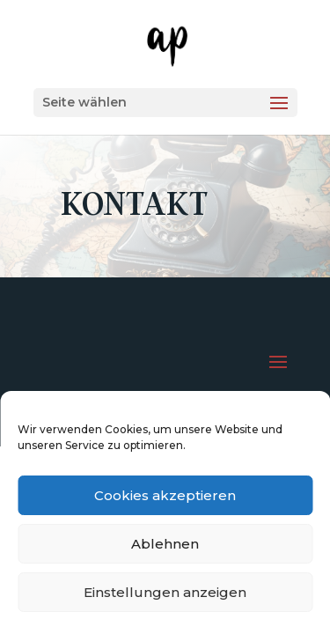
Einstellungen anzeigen (165, 592)
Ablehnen (165, 543)
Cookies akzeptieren (165, 495)
